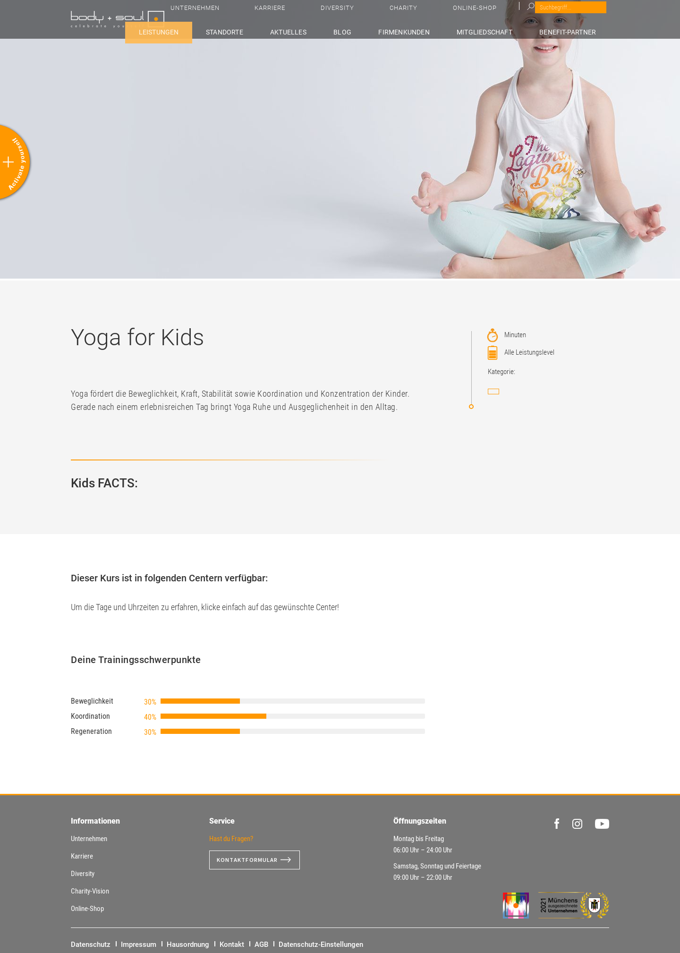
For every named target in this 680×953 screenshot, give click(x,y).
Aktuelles (343, 31)
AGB (261, 944)
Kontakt (232, 944)
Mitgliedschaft (504, 31)
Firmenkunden (432, 31)
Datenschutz (90, 944)
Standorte (290, 31)
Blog (384, 31)
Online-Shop (562, 14)
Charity (517, 14)
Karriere (436, 14)
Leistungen (235, 31)
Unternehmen (387, 14)
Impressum (138, 944)
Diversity (477, 14)
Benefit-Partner (578, 31)
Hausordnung (188, 944)
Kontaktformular (251, 860)
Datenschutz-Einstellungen (321, 944)
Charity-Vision (90, 891)
